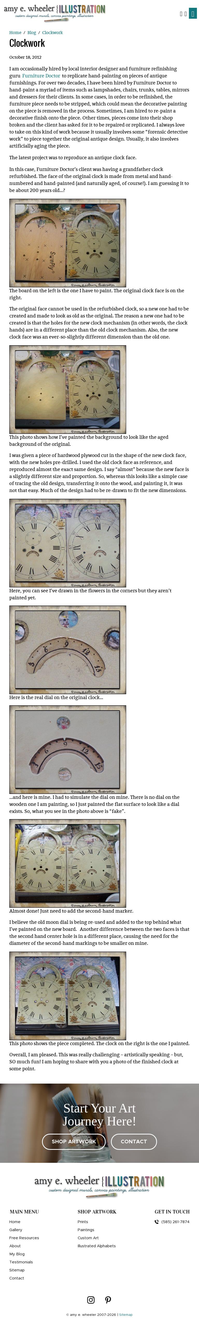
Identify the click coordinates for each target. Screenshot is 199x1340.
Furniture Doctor (41, 76)
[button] (181, 13)
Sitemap (17, 1270)
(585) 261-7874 (172, 1222)
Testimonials (21, 1262)
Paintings (86, 1230)
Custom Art (88, 1238)
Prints (83, 1222)
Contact (16, 1278)
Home (14, 1222)
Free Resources (24, 1238)
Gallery (15, 1230)
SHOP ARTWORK (74, 1141)
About (15, 1246)
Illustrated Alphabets (97, 1246)
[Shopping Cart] (185, 13)
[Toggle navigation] (193, 13)
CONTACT (134, 1141)
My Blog (17, 1254)
